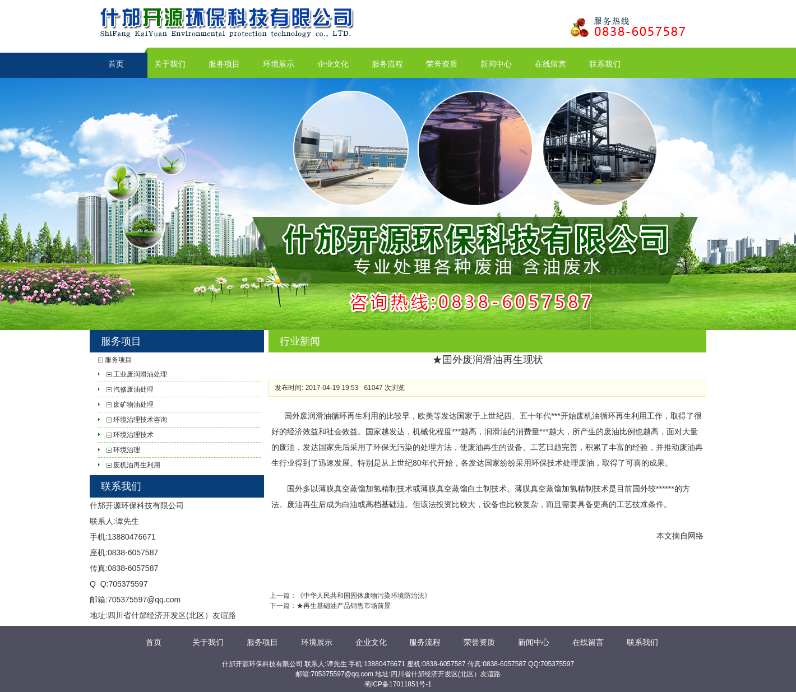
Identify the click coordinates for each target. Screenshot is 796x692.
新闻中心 (496, 63)
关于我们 (170, 63)
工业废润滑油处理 (140, 374)
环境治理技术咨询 (140, 420)
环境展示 (278, 63)
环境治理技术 (133, 435)
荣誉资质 (441, 63)
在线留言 (550, 63)
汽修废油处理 (133, 389)
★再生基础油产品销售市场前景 (344, 606)
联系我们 (605, 63)
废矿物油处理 (133, 404)
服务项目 (224, 63)
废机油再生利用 (136, 465)
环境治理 (126, 450)
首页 (116, 63)
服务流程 (387, 63)
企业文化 (333, 63)
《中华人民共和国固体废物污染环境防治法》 (364, 596)
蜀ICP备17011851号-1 (398, 684)
